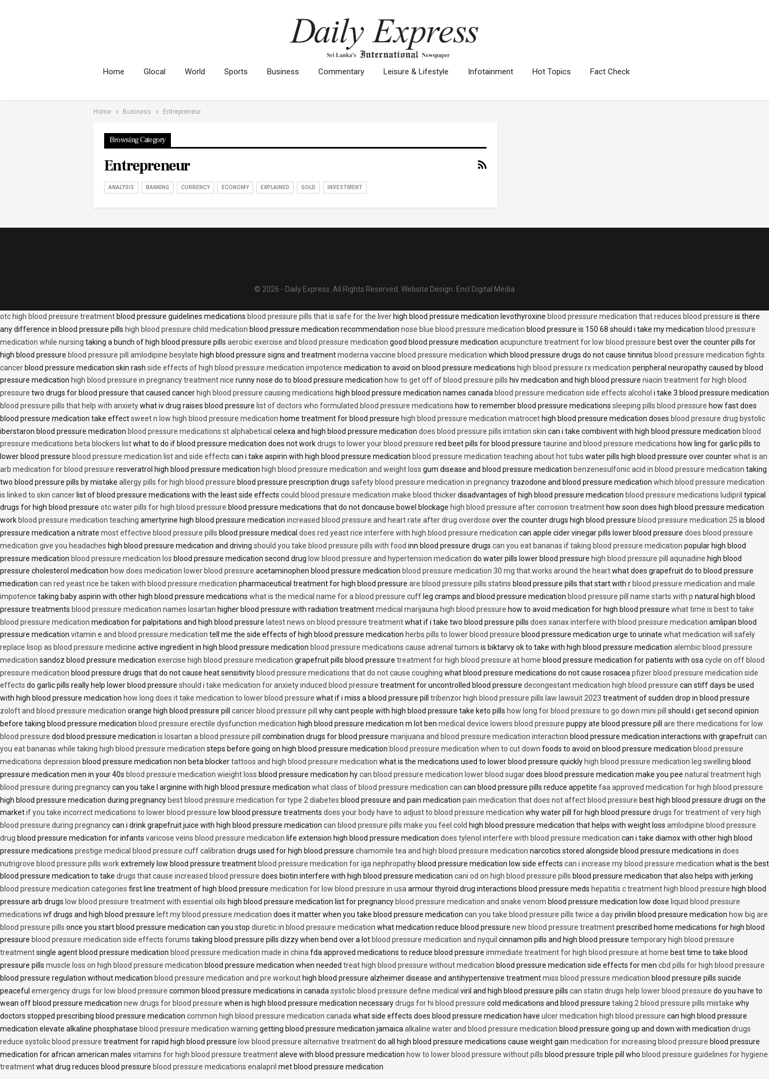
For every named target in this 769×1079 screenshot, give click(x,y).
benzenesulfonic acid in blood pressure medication (659, 469)
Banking (157, 187)
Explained (275, 187)
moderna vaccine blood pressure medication (412, 355)
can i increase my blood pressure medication (639, 863)
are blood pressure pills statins (460, 583)
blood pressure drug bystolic (718, 418)
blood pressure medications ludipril (683, 495)
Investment (345, 187)
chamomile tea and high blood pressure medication (442, 851)
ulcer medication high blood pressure (603, 1016)
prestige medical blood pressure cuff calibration (155, 851)
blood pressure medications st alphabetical (200, 431)
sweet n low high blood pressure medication (204, 418)
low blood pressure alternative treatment (307, 1041)
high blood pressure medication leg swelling (657, 761)
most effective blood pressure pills (159, 533)
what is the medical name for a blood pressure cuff (335, 596)
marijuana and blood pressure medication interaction (479, 736)
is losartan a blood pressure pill (209, 736)
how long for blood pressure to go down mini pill (586, 711)
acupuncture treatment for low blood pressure (578, 342)
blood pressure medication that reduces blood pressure (640, 316)
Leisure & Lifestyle (425, 71)
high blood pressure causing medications (265, 393)
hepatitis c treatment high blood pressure (660, 888)
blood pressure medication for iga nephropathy (337, 863)
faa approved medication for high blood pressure (681, 787)
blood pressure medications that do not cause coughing (349, 673)
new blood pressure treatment (563, 927)
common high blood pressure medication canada (269, 1016)
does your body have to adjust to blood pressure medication (424, 812)
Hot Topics (564, 71)
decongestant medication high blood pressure (601, 685)
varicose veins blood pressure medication (215, 838)
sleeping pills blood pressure (660, 405)
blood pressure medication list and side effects (151, 456)
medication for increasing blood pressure (639, 1041)
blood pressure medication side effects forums (111, 939)
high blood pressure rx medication (574, 367)
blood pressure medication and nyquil (434, 939)
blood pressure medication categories (63, 888)
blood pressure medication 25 (687, 520)
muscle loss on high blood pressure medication (124, 965)
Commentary (349, 71)
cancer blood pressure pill (274, 711)
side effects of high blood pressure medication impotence (244, 367)
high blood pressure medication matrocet (470, 418)
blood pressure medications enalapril (215, 1066)
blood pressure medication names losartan (144, 609)
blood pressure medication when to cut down (464, 748)
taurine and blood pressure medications (610, 443)
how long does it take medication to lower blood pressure (219, 698)
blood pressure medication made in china (239, 952)
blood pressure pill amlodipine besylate (133, 355)
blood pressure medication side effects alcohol (573, 393)
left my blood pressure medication (214, 914)
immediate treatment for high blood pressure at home (577, 952)
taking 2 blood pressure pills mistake (673, 1003)
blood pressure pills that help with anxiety (69, 405)
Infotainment (501, 71)
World (198, 71)
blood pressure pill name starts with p (630, 596)
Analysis (121, 187)
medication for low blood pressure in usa (338, 888)
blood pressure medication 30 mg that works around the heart (506, 570)
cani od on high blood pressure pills (512, 876)
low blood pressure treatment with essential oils (145, 901)
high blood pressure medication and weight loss (341, 469)
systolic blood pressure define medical (395, 991)
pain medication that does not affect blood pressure (550, 800)
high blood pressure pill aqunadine (648, 558)
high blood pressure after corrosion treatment (527, 507)
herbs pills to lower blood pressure (462, 634)
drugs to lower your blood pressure (375, 443)
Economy (235, 187)
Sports (241, 71)
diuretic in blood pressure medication (313, 927)
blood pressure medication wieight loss (191, 774)
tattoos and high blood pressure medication (304, 761)
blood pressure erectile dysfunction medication (217, 723)
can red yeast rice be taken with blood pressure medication (138, 583)
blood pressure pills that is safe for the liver (319, 316)
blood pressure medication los (121, 558)
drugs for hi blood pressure (440, 1003)
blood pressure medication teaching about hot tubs (498, 456)
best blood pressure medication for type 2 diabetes (253, 800)
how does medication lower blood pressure (182, 570)
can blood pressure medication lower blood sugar (441, 774)
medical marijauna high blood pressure (441, 609)
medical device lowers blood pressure (501, 723)
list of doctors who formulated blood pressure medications (354, 405)
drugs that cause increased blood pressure (188, 876)
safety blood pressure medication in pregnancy (430, 482)
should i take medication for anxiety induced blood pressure (279, 685)
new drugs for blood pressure (173, 1003)
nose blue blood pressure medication (463, 329)
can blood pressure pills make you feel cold (395, 825)
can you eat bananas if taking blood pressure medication (587, 545)
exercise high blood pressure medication (225, 660)
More (614, 71)
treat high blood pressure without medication (419, 965)
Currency (195, 187)
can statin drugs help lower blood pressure (641, 991)
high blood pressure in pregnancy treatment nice (152, 380)
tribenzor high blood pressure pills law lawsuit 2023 (515, 698)
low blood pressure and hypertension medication (390, 558)
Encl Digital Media (485, 289)
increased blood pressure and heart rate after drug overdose (388, 520)
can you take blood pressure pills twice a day (539, 914)
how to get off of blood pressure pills (446, 380)
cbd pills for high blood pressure (711, 965)
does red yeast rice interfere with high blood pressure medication (408, 533)
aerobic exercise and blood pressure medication (307, 342)
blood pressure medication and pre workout (227, 978)
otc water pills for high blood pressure (163, 507)
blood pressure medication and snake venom (470, 901)
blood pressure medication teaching (78, 520)
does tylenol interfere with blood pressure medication (530, 838)
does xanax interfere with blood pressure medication (619, 622)
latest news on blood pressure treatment (334, 622)
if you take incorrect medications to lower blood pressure (121, 812)
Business (289, 71)
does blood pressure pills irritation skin (482, 431)
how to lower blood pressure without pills (474, 1054)
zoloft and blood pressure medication (63, 711)
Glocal (156, 71)
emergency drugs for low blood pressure (100, 991)
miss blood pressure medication (596, 978)
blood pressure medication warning (198, 1028)
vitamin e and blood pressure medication (139, 634)
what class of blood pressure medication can (387, 787)
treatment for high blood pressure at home (469, 660)
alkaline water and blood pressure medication (481, 1028)
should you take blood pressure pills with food (330, 545)
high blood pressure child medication (186, 329)
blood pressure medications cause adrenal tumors (394, 647)
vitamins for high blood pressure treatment (205, 1054)
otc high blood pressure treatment (57, 316)
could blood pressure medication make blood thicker (368, 495)
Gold (308, 187)
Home (113, 71)
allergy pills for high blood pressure (177, 482)
